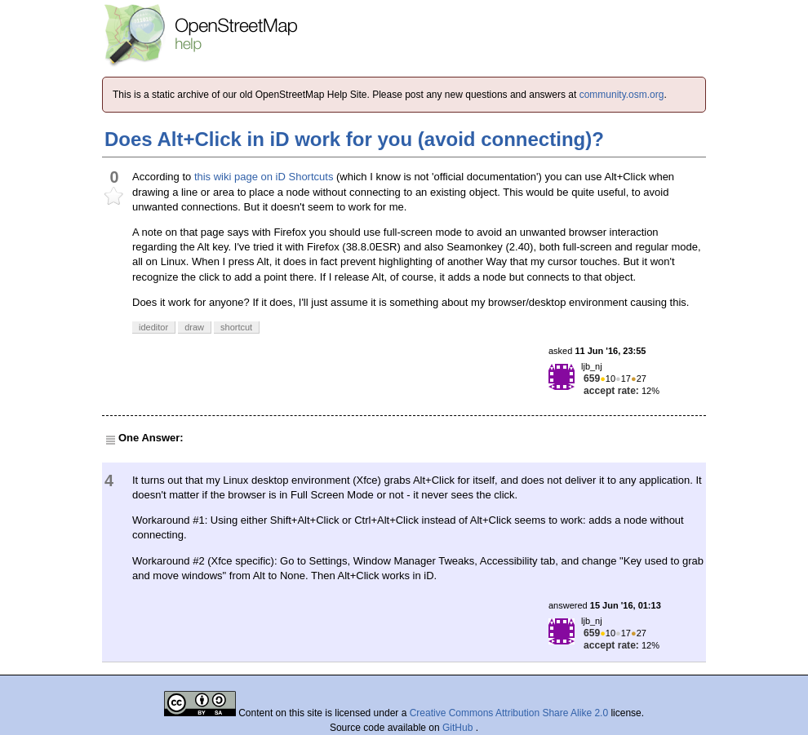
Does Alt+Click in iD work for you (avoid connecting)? (354, 139)
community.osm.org (621, 94)
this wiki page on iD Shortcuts (264, 176)
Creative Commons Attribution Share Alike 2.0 (509, 713)
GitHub (459, 727)
